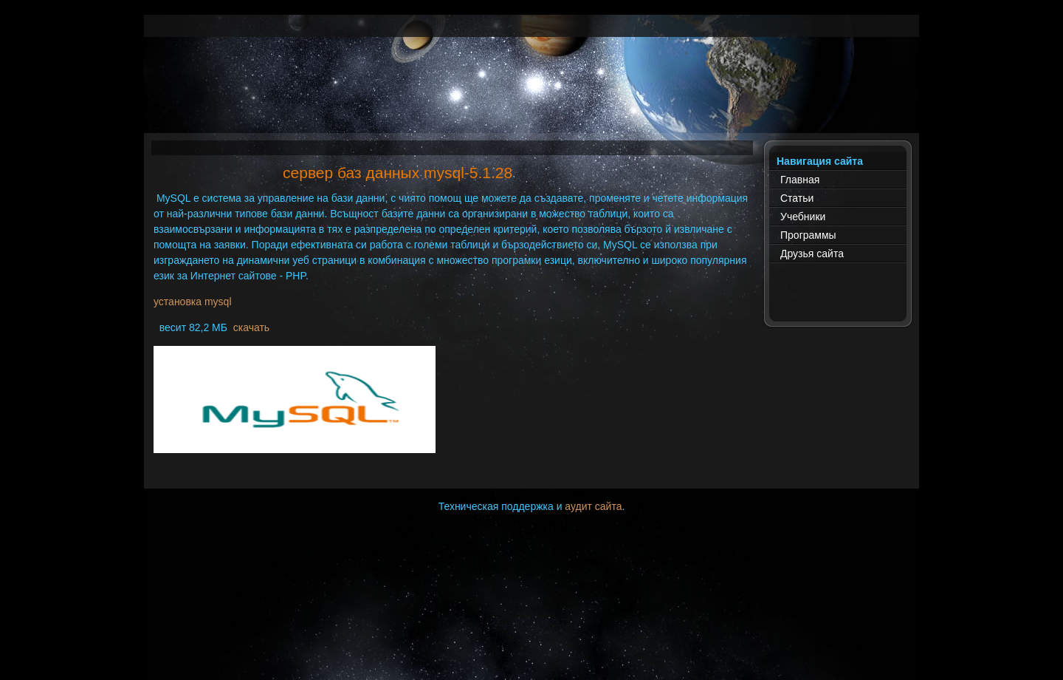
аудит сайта (593, 506)
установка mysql (193, 301)
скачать (251, 327)
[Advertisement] (531, 100)
